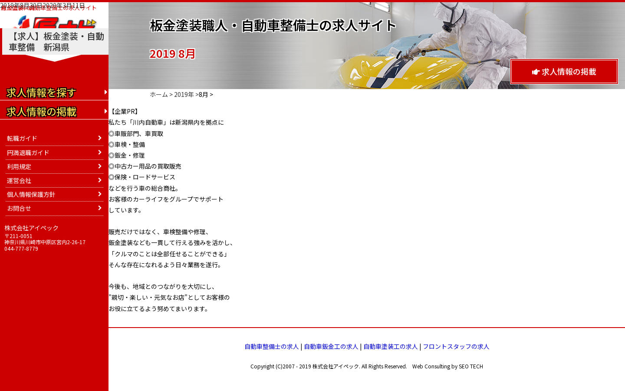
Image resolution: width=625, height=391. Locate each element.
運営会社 (19, 180)
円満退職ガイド (28, 152)
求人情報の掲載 (564, 71)
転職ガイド (22, 138)
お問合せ (19, 208)
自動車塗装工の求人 (390, 346)
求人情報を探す (41, 92)
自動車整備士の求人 (271, 346)
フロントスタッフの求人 (456, 346)
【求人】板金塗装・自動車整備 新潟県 (56, 41)
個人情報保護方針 (31, 194)
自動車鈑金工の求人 (331, 346)
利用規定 (19, 166)
